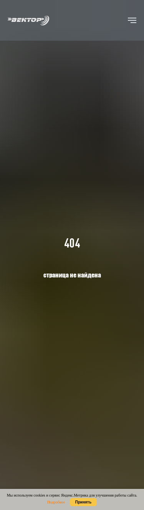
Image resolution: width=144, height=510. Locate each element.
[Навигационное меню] (132, 20)
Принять (83, 502)
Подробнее (56, 502)
